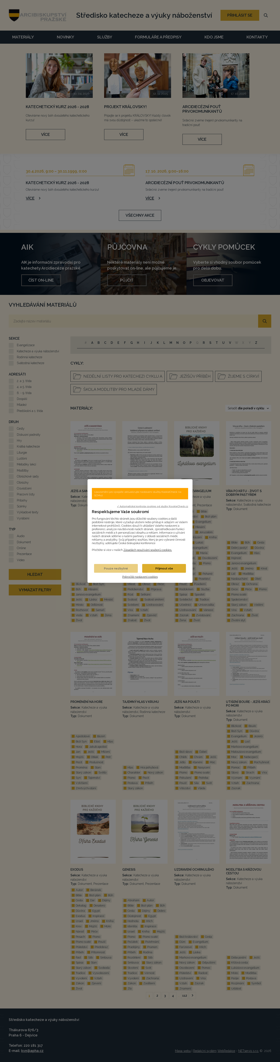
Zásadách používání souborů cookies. (147, 550)
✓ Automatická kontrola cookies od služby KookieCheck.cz (152, 506)
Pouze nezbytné (116, 568)
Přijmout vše (164, 568)
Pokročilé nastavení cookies (140, 576)
